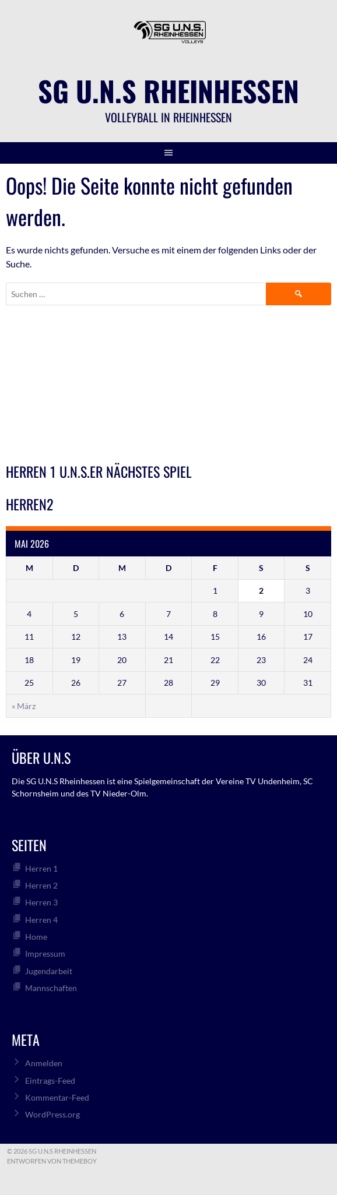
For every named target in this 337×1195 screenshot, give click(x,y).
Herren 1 (41, 868)
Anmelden (43, 1063)
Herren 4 (41, 920)
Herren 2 (41, 885)
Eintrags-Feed (50, 1080)
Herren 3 (41, 902)
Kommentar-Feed (57, 1097)
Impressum (45, 953)
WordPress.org (52, 1114)
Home (36, 937)
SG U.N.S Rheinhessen (168, 90)
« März (24, 706)
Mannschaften (51, 988)
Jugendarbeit (48, 971)
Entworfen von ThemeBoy (52, 1161)
